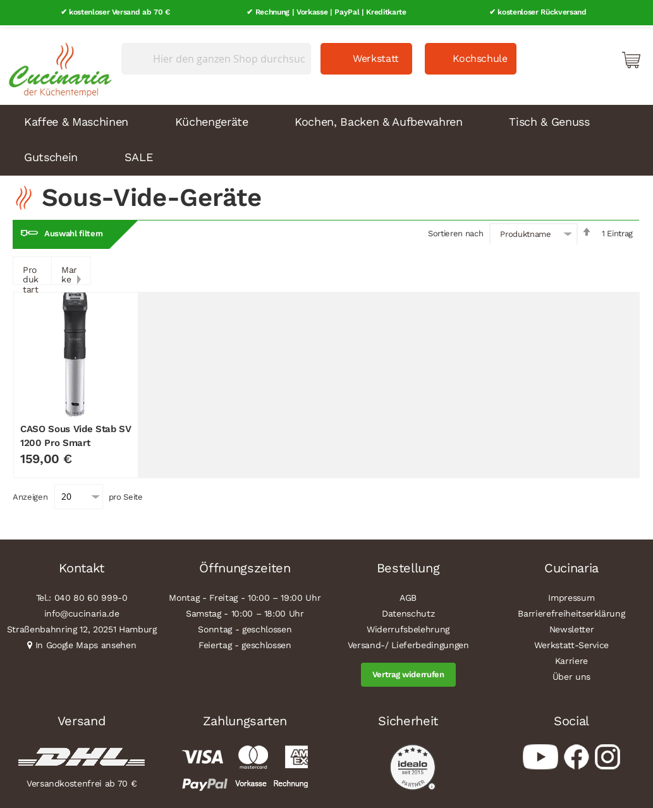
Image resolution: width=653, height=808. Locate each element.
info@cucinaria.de (81, 610)
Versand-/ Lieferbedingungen (408, 641)
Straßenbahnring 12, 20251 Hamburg (82, 625)
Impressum (571, 594)
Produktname (525, 230)
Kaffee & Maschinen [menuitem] (76, 117)
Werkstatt (376, 55)
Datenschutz (408, 610)
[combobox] (216, 55)
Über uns (571, 673)
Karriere (571, 657)
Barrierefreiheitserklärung (571, 610)
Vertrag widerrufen (408, 670)
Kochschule (480, 55)
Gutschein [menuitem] (51, 153)
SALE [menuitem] (139, 153)
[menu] (326, 136)
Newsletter (571, 625)
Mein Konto (577, 55)
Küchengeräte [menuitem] (211, 117)
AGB (408, 594)
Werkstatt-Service (571, 641)
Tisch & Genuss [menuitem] (549, 117)
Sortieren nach (455, 229)
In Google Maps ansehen (86, 641)
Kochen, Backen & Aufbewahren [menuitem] (378, 117)
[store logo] (57, 63)
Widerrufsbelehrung (408, 625)
